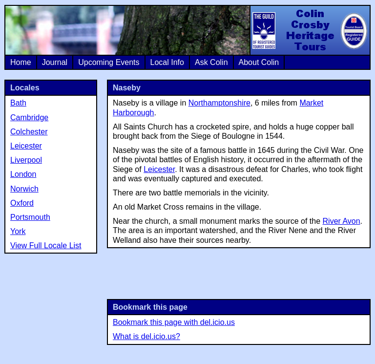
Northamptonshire (219, 103)
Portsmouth (30, 217)
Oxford (22, 203)
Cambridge (29, 117)
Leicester (159, 169)
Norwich (24, 189)
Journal (54, 62)
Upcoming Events (108, 62)
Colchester (28, 132)
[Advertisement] (239, 272)
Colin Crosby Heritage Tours (310, 30)
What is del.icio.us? (146, 336)
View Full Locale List (46, 245)
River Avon (341, 221)
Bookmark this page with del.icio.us (174, 322)
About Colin (259, 62)
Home (20, 62)
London (23, 174)
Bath (18, 103)
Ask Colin (211, 62)
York (17, 231)
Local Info (167, 62)
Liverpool (26, 160)
